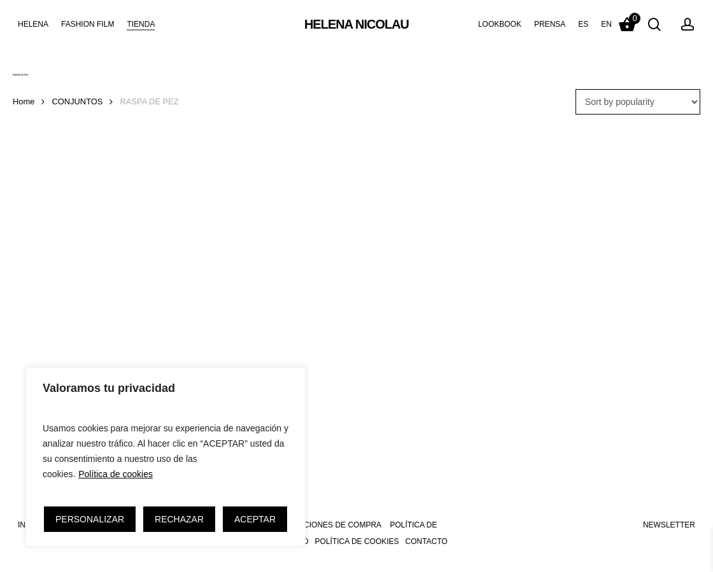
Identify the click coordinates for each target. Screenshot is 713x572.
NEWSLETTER (669, 524)
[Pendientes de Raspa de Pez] (122, 278)
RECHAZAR (179, 519)
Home (23, 101)
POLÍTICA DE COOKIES (357, 541)
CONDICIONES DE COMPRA (330, 524)
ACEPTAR (255, 519)
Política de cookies (115, 474)
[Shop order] (637, 102)
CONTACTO (427, 541)
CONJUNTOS (77, 101)
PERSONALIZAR (89, 519)
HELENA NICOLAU (356, 24)
